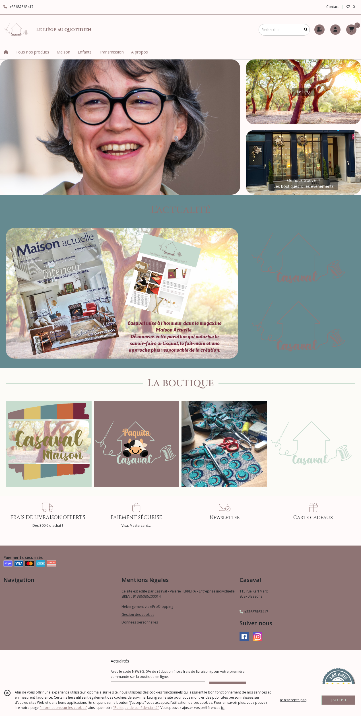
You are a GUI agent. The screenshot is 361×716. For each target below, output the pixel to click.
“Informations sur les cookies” (63, 707)
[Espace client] (335, 29)
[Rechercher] (306, 29)
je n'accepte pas (293, 700)
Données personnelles (139, 622)
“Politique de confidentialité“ (136, 707)
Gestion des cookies (137, 614)
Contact (332, 6)
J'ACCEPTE (339, 700)
